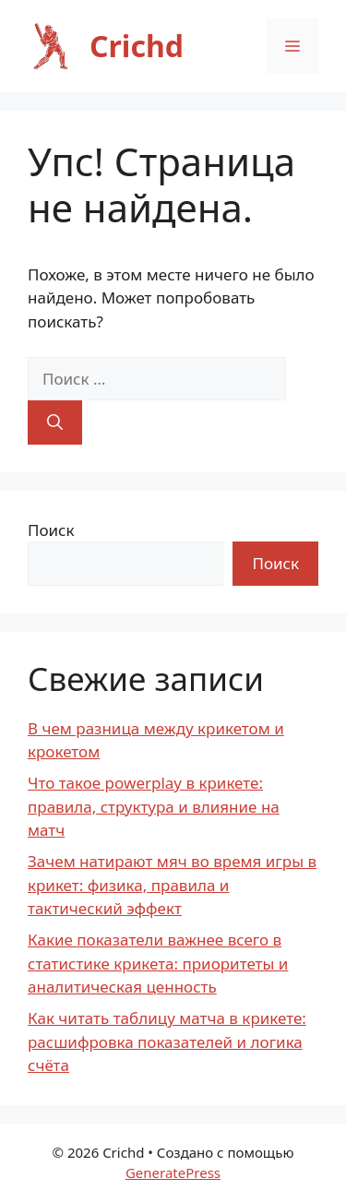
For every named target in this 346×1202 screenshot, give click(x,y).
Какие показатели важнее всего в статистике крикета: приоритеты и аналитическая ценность (158, 963)
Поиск (51, 530)
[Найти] (55, 422)
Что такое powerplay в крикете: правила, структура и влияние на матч (154, 806)
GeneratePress (173, 1172)
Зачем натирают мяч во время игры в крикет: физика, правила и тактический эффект (172, 885)
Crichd (136, 45)
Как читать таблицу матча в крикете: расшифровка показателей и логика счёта (167, 1041)
